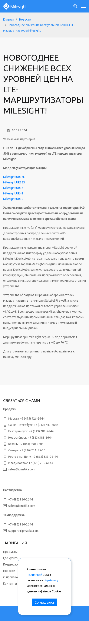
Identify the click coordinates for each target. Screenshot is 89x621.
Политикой (34, 575)
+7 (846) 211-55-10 (32, 450)
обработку (51, 580)
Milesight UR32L (14, 177)
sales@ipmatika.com (21, 469)
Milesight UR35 (13, 199)
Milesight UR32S (14, 182)
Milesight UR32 (13, 188)
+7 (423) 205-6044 (41, 463)
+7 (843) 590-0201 (31, 444)
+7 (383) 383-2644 (40, 437)
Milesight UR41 (13, 193)
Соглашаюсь (44, 602)
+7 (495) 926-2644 (32, 418)
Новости (25, 19)
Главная (8, 19)
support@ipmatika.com (23, 530)
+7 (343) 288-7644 (41, 431)
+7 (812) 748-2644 (46, 425)
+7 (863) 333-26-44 (45, 456)
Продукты (10, 551)
